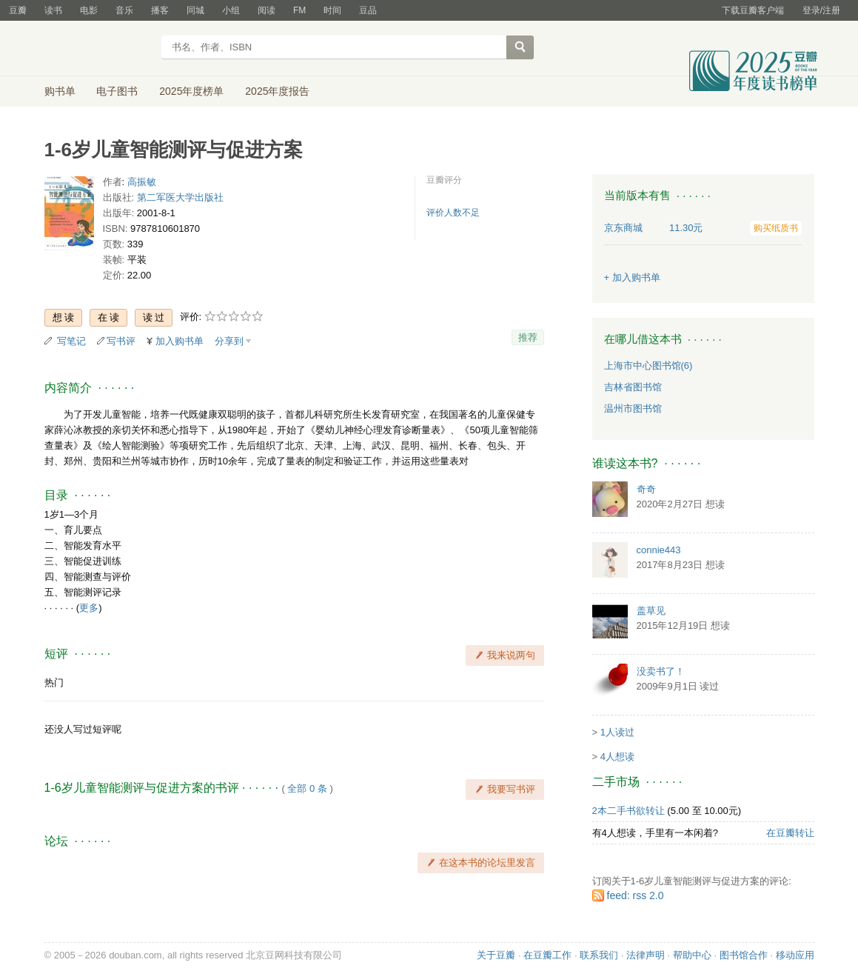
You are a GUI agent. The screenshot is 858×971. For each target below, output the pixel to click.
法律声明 (645, 955)
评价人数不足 (453, 212)
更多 (88, 607)
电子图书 (117, 91)
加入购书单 (179, 341)
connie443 (659, 549)
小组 (231, 10)
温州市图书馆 (633, 408)
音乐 (124, 10)
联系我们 (599, 955)
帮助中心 (692, 955)
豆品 (368, 10)
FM (299, 10)
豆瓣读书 (98, 49)
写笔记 (71, 341)
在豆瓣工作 (547, 955)
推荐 (527, 337)
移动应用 (795, 955)
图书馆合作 (744, 955)
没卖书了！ (661, 671)
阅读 (266, 10)
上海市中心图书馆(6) (648, 365)
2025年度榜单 (191, 91)
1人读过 (617, 732)
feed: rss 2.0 (635, 895)
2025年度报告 (277, 91)
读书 (53, 10)
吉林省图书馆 (633, 387)
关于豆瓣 (496, 955)
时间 (332, 10)
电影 (89, 10)
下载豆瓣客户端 (753, 10)
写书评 (121, 341)
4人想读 (617, 756)
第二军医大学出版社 (180, 197)
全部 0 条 (306, 788)
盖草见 (651, 610)
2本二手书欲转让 (628, 810)
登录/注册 (821, 10)
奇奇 (646, 489)
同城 (195, 10)
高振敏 (141, 181)
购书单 (60, 91)
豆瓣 (18, 10)
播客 (160, 10)
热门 (54, 682)
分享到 (229, 341)
